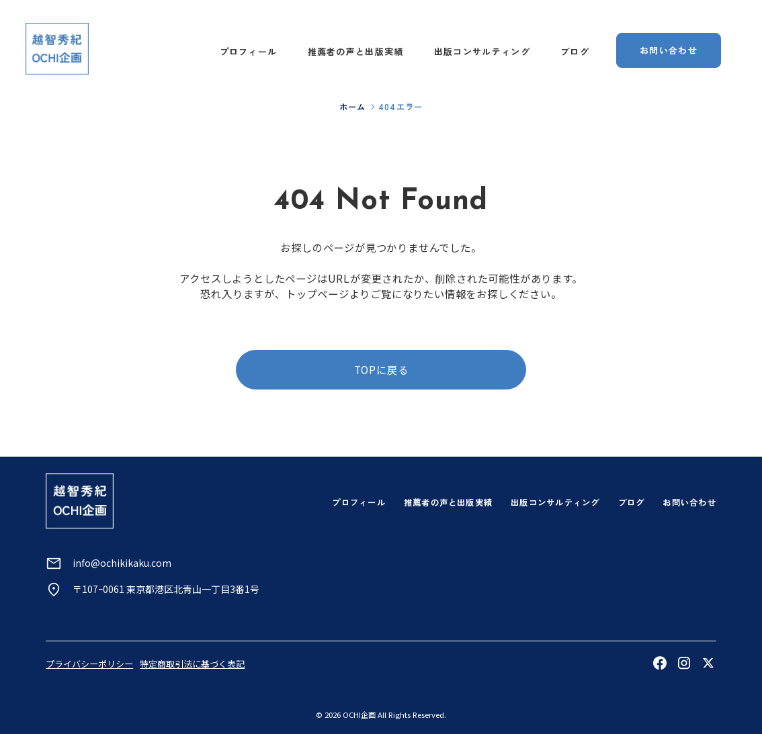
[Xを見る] (708, 663)
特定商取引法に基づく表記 (192, 663)
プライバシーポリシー (89, 663)
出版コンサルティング (482, 51)
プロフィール (249, 51)
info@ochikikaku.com (122, 562)
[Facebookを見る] (660, 663)
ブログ (574, 51)
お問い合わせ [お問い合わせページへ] (668, 50)
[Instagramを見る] (684, 663)
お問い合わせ (689, 502)
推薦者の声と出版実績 (356, 51)
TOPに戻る (381, 369)
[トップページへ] (57, 49)
